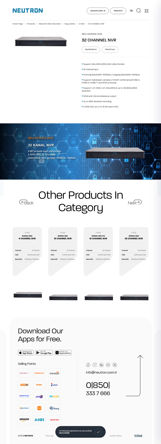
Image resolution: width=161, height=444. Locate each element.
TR (131, 11)
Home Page (18, 24)
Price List (49, 436)
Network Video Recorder (50, 24)
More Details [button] (64, 433)
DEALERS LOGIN (97, 11)
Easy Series (70, 24)
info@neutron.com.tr (101, 372)
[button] (98, 431)
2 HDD (81, 24)
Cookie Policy (116, 436)
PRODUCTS (118, 11)
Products (31, 24)
